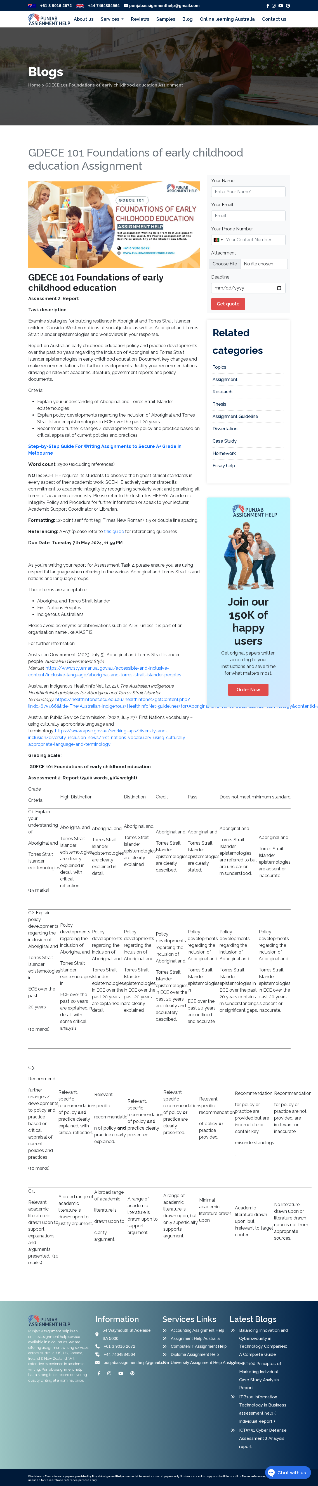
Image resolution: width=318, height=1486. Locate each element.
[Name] (248, 240)
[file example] (248, 264)
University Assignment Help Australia (201, 1362)
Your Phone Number (232, 229)
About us (83, 19)
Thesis (219, 404)
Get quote (228, 304)
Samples (165, 19)
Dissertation (225, 428)
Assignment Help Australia (195, 1338)
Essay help (224, 465)
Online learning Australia (227, 19)
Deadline (220, 277)
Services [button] (110, 19)
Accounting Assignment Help (197, 1330)
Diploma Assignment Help (195, 1354)
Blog (187, 19)
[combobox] (217, 240)
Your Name (222, 180)
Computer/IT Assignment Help (199, 1346)
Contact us (274, 19)
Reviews (140, 19)
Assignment (225, 379)
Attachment (223, 253)
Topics (219, 367)
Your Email (222, 204)
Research (222, 391)
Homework (224, 453)
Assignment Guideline (235, 416)
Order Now (248, 689)
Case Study (225, 441)
